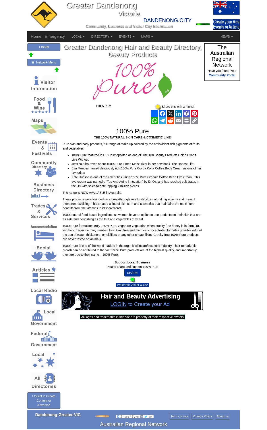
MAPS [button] (147, 36)
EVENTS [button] (127, 36)
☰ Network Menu (43, 62)
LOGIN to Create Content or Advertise (43, 400)
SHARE (132, 273)
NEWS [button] (227, 36)
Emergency (55, 36)
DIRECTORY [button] (101, 36)
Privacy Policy (202, 416)
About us (222, 416)
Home (36, 36)
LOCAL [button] (78, 36)
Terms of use (179, 416)
